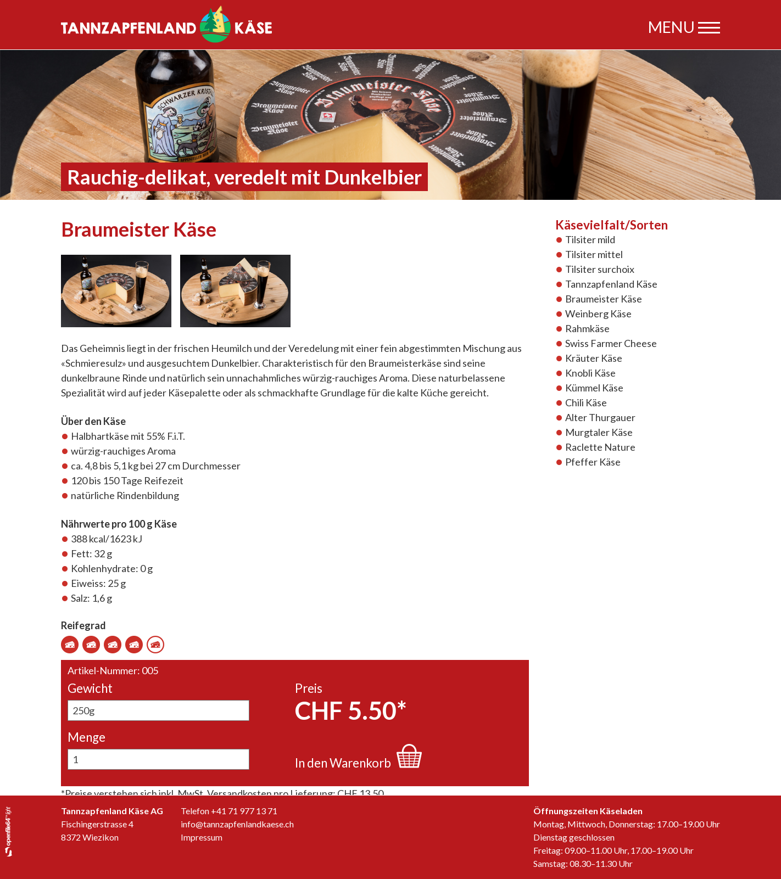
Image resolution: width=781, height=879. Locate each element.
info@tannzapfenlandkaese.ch (237, 824)
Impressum (201, 837)
